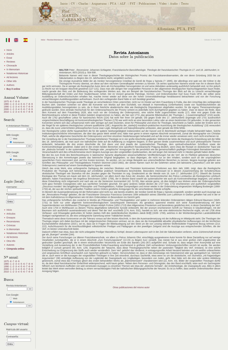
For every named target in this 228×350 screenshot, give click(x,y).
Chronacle (11, 65)
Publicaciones (147, 3)
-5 (21, 104)
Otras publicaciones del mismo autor (131, 287)
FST (132, 3)
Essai (9, 57)
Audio (174, 3)
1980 (6, 104)
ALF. (123, 3)
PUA (113, 3)
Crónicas (10, 225)
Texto (185, 3)
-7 (13, 101)
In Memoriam (13, 69)
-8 (16, 101)
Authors (10, 85)
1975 (6, 101)
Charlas (83, 3)
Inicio (64, 3)
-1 (10, 104)
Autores (10, 245)
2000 (6, 109)
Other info (11, 81)
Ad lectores (12, 77)
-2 (13, 104)
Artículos (10, 213)
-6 (10, 101)
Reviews (10, 61)
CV (73, 3)
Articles (10, 54)
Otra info (10, 241)
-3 (16, 104)
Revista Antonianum (55, 40)
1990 (6, 106)
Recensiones (13, 221)
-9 (18, 101)
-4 (18, 104)
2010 (6, 112)
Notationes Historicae (17, 73)
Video (163, 3)
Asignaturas (99, 3)
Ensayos (10, 217)
